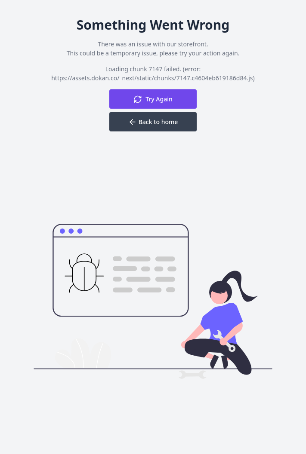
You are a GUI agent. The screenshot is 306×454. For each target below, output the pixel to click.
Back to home (153, 122)
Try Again (153, 99)
